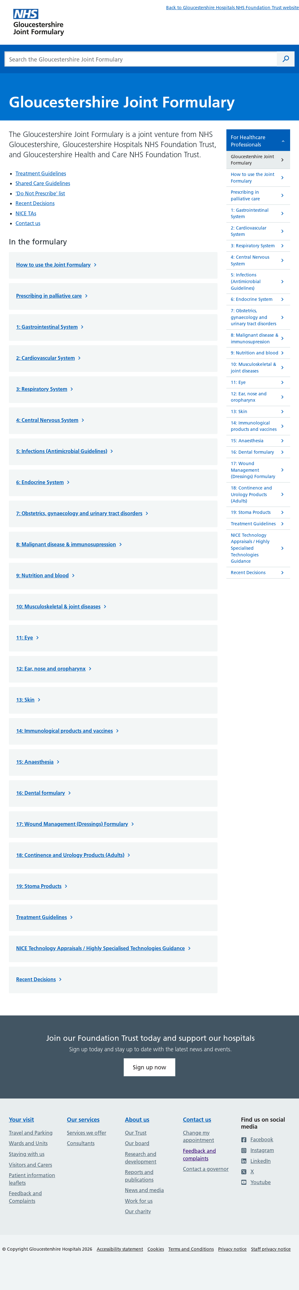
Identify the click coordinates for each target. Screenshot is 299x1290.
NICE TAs (26, 213)
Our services (83, 1119)
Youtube (256, 1182)
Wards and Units (28, 1143)
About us (137, 1119)
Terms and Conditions (191, 1249)
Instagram (257, 1150)
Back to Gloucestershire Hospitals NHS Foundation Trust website (232, 7)
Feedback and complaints (199, 1155)
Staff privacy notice (271, 1249)
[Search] (286, 59)
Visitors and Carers (30, 1165)
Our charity (138, 1211)
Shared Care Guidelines (43, 183)
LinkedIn (256, 1161)
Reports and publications (139, 1176)
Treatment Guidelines (41, 173)
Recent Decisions (35, 203)
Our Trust (135, 1133)
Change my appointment (198, 1137)
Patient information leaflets (32, 1179)
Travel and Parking (31, 1133)
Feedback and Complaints (25, 1197)
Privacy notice (232, 1249)
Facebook (257, 1139)
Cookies (155, 1249)
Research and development (140, 1158)
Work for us (139, 1201)
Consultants (80, 1143)
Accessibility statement (120, 1249)
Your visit (21, 1119)
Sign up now (149, 1067)
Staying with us (26, 1154)
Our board (137, 1143)
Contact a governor (206, 1169)
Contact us (28, 223)
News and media (144, 1190)
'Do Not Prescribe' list (40, 193)
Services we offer (86, 1133)
